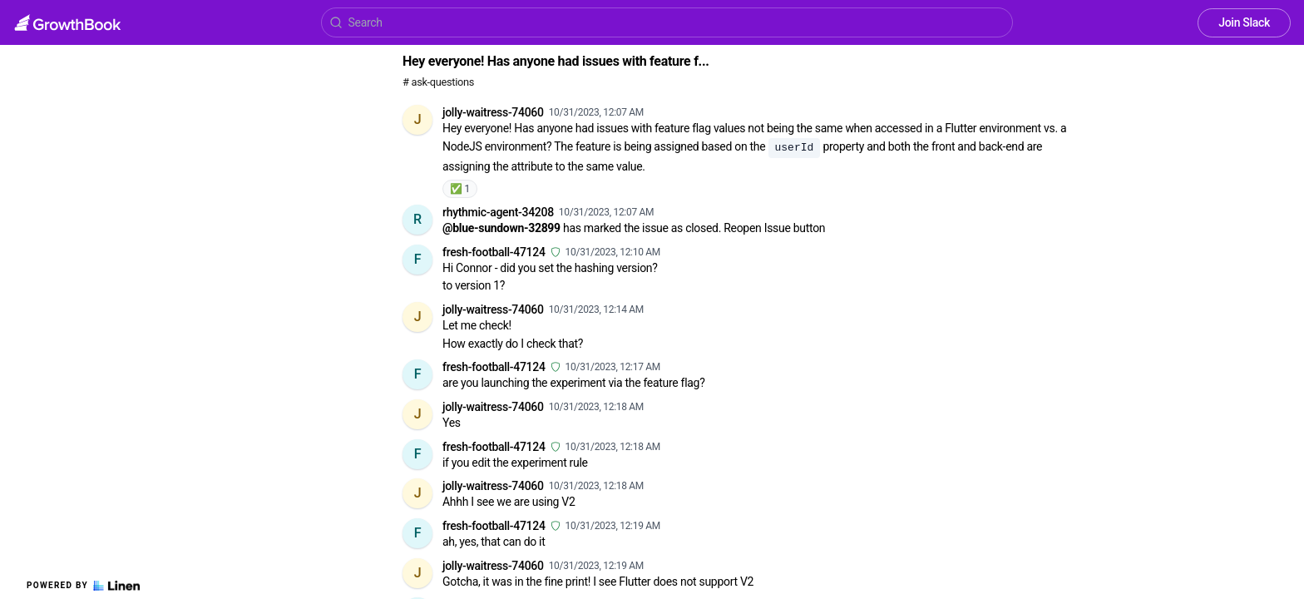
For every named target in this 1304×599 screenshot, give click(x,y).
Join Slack (1244, 22)
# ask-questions (438, 82)
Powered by (83, 586)
